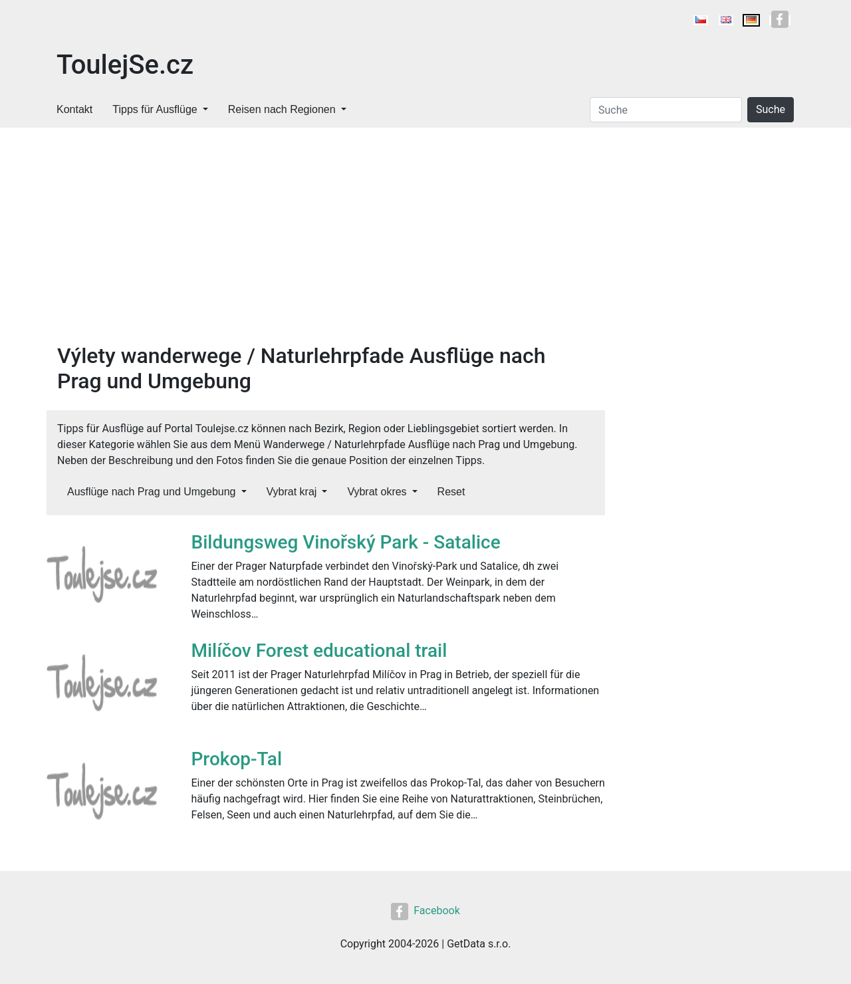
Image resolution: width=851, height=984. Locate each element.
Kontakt (74, 109)
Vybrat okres (376, 491)
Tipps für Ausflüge (154, 109)
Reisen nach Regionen (282, 109)
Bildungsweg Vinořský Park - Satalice (346, 542)
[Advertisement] (326, 243)
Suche (770, 109)
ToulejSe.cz (125, 64)
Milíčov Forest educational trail (319, 651)
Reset (451, 491)
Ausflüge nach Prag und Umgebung (151, 491)
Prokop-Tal (237, 759)
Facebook (425, 910)
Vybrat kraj (292, 491)
